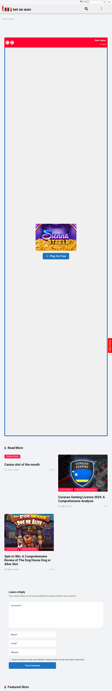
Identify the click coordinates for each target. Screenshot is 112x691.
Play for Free (56, 256)
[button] (56, 237)
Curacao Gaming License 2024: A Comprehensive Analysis (81, 499)
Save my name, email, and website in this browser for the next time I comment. (48, 659)
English (84, 2)
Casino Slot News (29, 549)
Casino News (65, 490)
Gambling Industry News (86, 490)
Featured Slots (12, 456)
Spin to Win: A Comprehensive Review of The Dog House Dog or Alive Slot (27, 560)
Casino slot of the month (22, 464)
